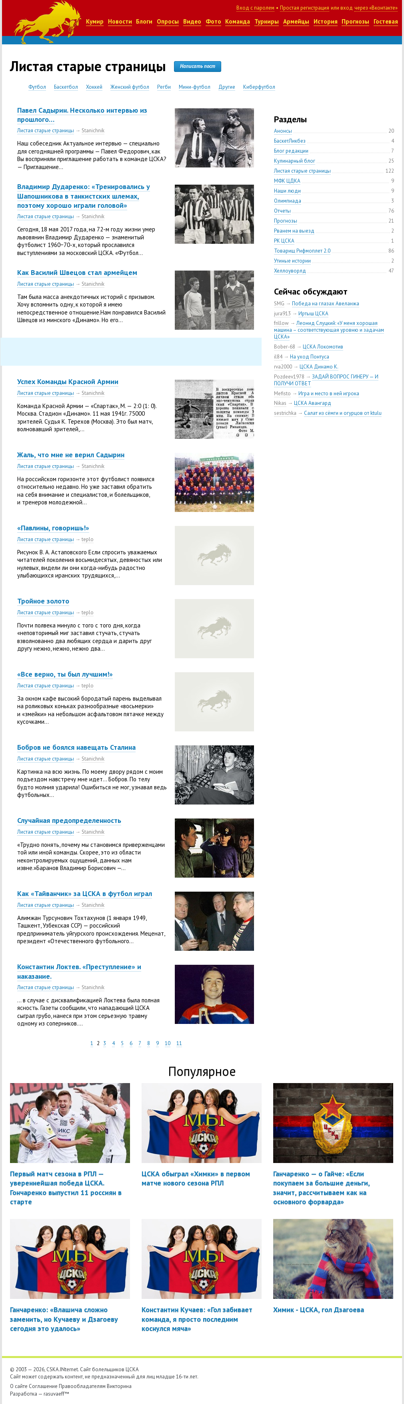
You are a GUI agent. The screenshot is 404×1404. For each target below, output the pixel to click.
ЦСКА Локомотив (323, 346)
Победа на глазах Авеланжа (325, 303)
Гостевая (386, 21)
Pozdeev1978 (289, 376)
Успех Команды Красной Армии (67, 381)
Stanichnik (93, 130)
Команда (237, 21)
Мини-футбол (194, 87)
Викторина (119, 1386)
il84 (278, 356)
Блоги (144, 21)
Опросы (168, 21)
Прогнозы (355, 21)
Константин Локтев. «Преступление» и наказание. (79, 971)
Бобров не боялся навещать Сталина (76, 747)
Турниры (266, 21)
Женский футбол (129, 87)
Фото (213, 21)
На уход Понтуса (309, 356)
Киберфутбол (259, 87)
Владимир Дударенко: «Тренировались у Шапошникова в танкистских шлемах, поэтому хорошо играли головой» (83, 196)
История (326, 21)
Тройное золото (43, 600)
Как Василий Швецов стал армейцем (77, 272)
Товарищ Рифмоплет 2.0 (302, 250)
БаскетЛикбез (290, 140)
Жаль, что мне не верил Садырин (70, 454)
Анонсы (283, 130)
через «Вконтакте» (376, 7)
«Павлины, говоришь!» (53, 527)
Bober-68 (284, 346)
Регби (164, 87)
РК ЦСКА (284, 240)
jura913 (282, 313)
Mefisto (282, 393)
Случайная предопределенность (69, 820)
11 (179, 1043)
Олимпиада (287, 200)
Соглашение (43, 1386)
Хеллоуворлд (290, 270)
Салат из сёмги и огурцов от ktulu (343, 413)
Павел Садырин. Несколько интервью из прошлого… (82, 115)
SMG (279, 303)
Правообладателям (82, 1386)
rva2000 (283, 366)
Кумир (95, 21)
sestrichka (285, 413)
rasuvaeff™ (56, 1393)
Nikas (280, 403)
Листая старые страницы (45, 130)
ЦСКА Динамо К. (319, 366)
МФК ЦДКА (287, 180)
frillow (281, 323)
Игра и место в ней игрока (328, 393)
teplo (88, 539)
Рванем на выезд (294, 230)
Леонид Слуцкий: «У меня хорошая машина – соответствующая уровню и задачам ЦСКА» (329, 330)
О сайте (19, 1386)
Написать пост (197, 66)
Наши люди (287, 190)
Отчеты (282, 210)
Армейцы (296, 21)
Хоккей (94, 87)
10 (167, 1043)
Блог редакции (291, 150)
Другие (226, 87)
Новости (120, 21)
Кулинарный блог (294, 160)
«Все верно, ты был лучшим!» (65, 674)
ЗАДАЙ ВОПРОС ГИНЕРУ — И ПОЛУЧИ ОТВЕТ (326, 380)
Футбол (37, 87)
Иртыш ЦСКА (313, 313)
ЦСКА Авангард (312, 403)
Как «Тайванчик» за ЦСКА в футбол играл (84, 893)
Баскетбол (66, 87)
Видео (192, 21)
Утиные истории (292, 260)
